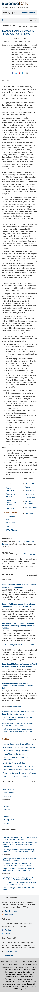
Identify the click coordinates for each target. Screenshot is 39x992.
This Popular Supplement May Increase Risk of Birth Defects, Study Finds (19, 883)
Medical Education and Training (11, 502)
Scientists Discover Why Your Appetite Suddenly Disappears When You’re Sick (17, 864)
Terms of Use (32, 964)
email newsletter (28, 13)
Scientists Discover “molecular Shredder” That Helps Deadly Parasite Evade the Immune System (20, 844)
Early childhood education (31, 509)
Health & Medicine (10, 484)
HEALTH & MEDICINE (8, 786)
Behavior (6, 806)
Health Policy (10, 508)
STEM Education (12, 530)
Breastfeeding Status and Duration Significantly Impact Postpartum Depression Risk (19, 685)
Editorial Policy (19, 964)
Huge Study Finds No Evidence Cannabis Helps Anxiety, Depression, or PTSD (18, 869)
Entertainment (30, 483)
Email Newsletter (11, 911)
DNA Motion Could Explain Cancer (16, 751)
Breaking (5, 739)
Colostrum (29, 513)
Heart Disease (8, 793)
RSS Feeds (9, 914)
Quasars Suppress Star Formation (15, 776)
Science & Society (10, 513)
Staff (16, 961)
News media (29, 491)
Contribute (23, 961)
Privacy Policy (7, 964)
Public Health (10, 523)
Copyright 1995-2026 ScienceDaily (15, 967)
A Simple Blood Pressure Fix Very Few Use (19, 747)
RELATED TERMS (28, 479)
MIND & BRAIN (6, 799)
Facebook (8, 930)
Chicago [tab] (32, 554)
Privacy (28, 487)
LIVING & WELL (6, 813)
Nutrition (6, 816)
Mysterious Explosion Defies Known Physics (19, 773)
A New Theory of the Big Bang (14, 754)
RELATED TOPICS (8, 479)
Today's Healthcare (10, 489)
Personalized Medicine (10, 495)
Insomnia (6, 803)
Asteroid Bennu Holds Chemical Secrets (18, 744)
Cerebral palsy (30, 498)
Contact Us (9, 955)
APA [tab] (24, 554)
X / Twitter (8, 933)
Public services (30, 494)
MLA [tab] (17, 554)
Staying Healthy (9, 820)
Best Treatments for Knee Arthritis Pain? (18, 770)
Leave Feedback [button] (11, 951)
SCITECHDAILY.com (16, 706)
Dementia (6, 810)
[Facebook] (12, 73)
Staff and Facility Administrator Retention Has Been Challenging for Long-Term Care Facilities (18, 625)
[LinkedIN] (23, 73)
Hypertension (8, 796)
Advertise (33, 961)
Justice (8, 526)
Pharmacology (8, 789)
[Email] (27, 73)
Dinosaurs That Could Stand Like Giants (18, 766)
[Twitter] (16, 73)
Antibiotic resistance (29, 503)
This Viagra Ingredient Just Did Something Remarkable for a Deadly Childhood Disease (19, 850)
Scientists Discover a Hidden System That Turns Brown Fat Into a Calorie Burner (18, 878)
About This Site (6, 961)
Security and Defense (10, 518)
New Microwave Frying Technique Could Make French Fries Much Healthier (20, 838)
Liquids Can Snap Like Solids (14, 763)
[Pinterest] (20, 73)
